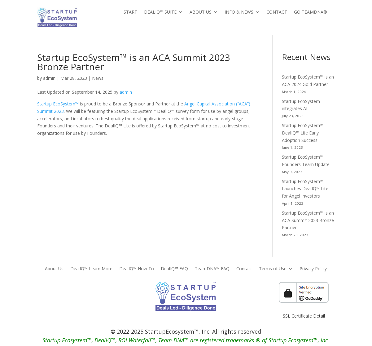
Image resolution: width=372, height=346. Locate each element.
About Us (201, 12)
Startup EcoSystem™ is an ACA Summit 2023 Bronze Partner (308, 220)
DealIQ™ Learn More (91, 269)
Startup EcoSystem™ (58, 104)
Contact (276, 12)
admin (49, 78)
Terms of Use (273, 269)
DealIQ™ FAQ (174, 269)
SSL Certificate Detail (304, 316)
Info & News (239, 12)
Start (130, 12)
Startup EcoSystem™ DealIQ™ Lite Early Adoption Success (302, 132)
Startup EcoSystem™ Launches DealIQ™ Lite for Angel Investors (305, 188)
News (97, 78)
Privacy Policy (313, 269)
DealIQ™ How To (136, 269)
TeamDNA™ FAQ (212, 269)
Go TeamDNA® (310, 12)
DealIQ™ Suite (160, 12)
